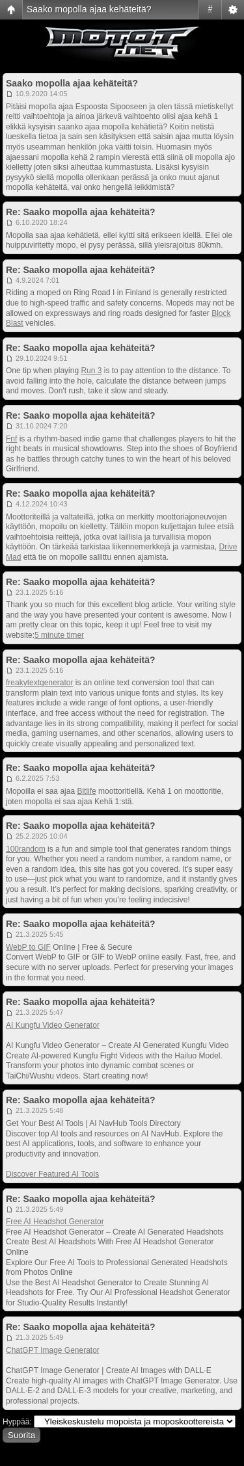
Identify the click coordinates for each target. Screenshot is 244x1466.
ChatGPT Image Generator (53, 1350)
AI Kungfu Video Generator (53, 1025)
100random (26, 849)
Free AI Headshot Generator (55, 1221)
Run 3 (91, 370)
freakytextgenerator (39, 682)
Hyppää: (17, 1421)
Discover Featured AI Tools (52, 1174)
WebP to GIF (28, 947)
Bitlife (86, 791)
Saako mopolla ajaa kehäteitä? (89, 9)
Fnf (11, 438)
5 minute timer (59, 635)
